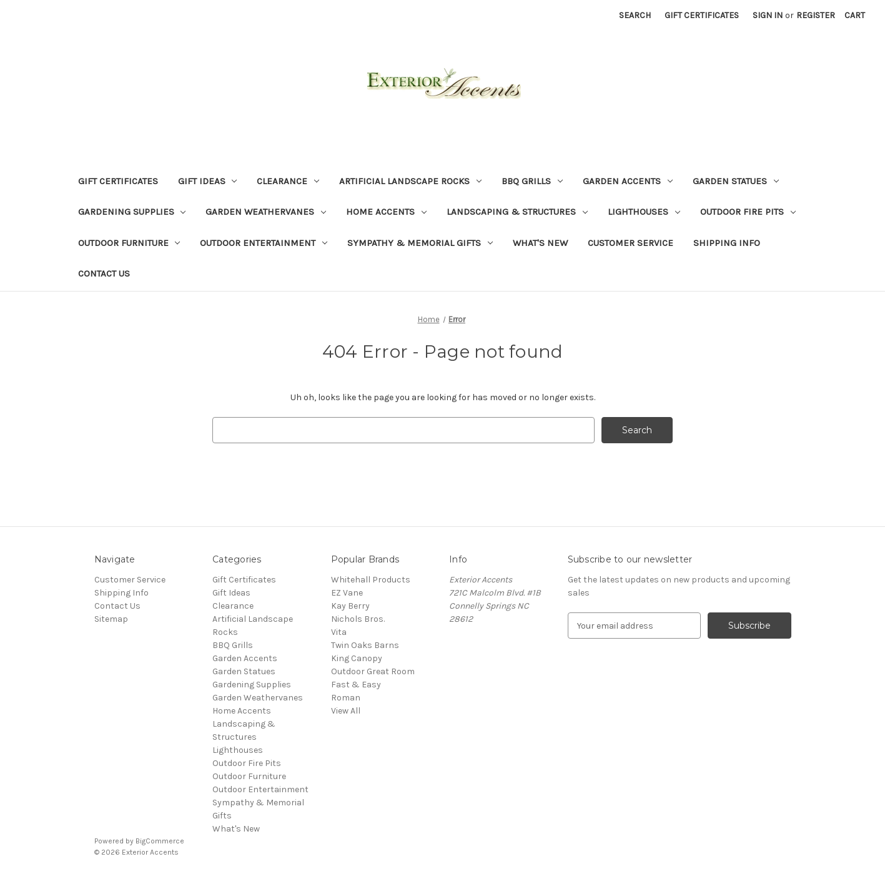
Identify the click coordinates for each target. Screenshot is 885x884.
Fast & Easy (356, 684)
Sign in (768, 15)
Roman (345, 697)
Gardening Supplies (132, 211)
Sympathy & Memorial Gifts (420, 242)
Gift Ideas (207, 181)
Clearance (288, 181)
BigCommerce (160, 841)
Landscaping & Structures (517, 211)
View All (345, 710)
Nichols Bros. (358, 619)
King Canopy (356, 658)
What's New (540, 242)
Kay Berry (350, 606)
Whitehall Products (370, 579)
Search (635, 15)
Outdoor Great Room (373, 671)
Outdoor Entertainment (263, 242)
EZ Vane (347, 592)
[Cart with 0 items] (855, 15)
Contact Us (104, 273)
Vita (339, 632)
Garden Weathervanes (265, 211)
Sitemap (111, 619)
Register (815, 15)
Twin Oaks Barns (365, 645)
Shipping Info (726, 242)
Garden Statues (736, 181)
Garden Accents (628, 181)
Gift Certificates (702, 15)
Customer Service (630, 242)
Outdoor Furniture (129, 242)
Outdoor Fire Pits (748, 211)
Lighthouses (644, 211)
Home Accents (386, 211)
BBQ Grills (532, 181)
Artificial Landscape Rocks (410, 181)
